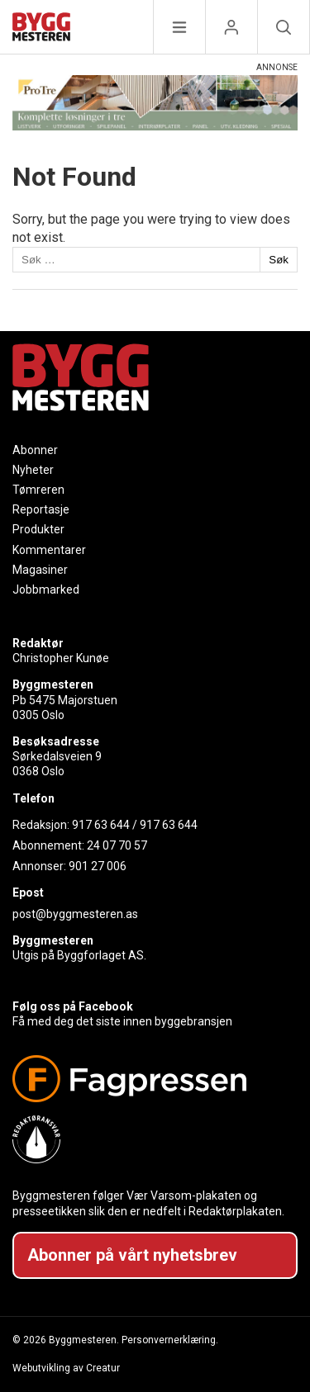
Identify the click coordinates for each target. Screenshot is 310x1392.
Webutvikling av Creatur (66, 1368)
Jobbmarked (45, 589)
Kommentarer (49, 549)
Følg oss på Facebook (72, 1006)
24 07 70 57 (117, 845)
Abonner (35, 450)
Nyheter (33, 469)
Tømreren (38, 489)
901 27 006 (97, 866)
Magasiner (40, 569)
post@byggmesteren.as (75, 914)
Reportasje (40, 509)
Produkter (38, 529)
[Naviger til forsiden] (41, 29)
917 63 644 (101, 824)
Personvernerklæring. (170, 1340)
